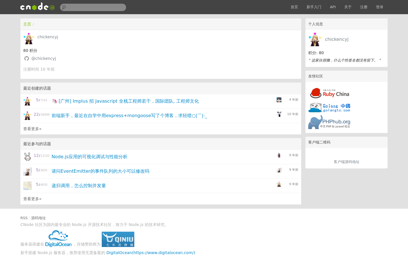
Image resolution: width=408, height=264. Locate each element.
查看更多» (32, 128)
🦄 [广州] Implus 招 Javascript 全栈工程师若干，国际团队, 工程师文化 (125, 101)
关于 (348, 7)
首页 (294, 7)
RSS (24, 218)
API (333, 7)
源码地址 (38, 218)
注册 (363, 7)
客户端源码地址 (347, 162)
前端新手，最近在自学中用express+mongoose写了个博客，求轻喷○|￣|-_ (129, 115)
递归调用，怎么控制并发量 (79, 185)
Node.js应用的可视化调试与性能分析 (90, 156)
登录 (379, 7)
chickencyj (337, 39)
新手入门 (314, 7)
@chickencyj (43, 58)
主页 (27, 24)
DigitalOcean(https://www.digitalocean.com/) (151, 252)
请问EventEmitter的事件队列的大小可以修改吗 (100, 171)
